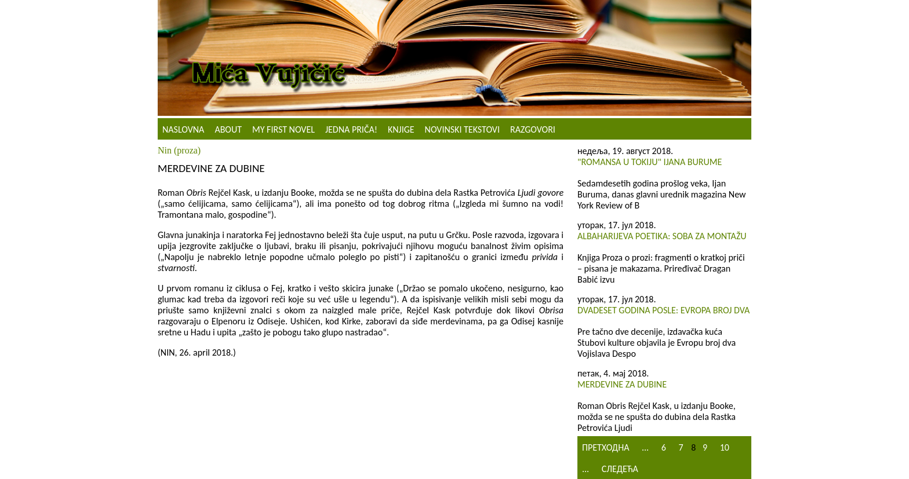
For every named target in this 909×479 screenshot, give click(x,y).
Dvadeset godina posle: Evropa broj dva (663, 310)
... (645, 447)
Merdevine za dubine (622, 384)
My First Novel (283, 129)
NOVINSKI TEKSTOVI (462, 129)
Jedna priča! (351, 129)
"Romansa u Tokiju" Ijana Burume (649, 161)
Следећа (620, 468)
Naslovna (183, 129)
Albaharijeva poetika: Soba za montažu (662, 236)
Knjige (401, 129)
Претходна (605, 447)
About (228, 129)
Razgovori (532, 129)
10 (724, 447)
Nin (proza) (179, 150)
